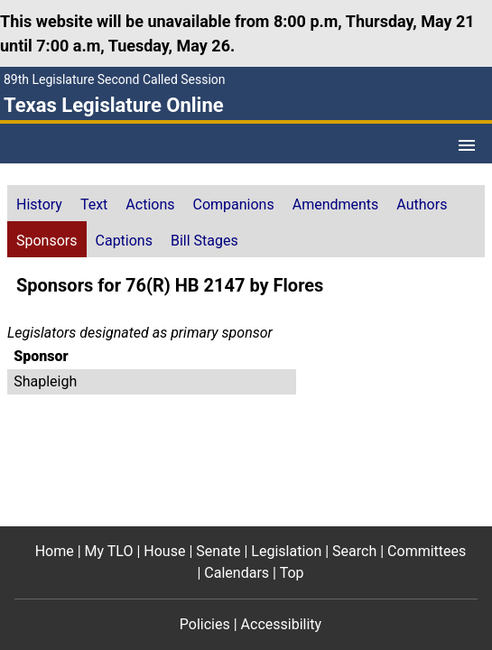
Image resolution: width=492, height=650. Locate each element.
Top (292, 572)
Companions (233, 204)
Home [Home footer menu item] (54, 551)
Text (93, 204)
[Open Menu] (466, 145)
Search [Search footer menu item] (354, 551)
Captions (124, 240)
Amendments (335, 204)
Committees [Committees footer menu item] (426, 551)
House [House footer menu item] (164, 551)
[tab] (39, 203)
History (39, 204)
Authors (421, 204)
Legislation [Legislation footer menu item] (286, 551)
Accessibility (281, 624)
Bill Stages (204, 240)
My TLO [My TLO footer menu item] (109, 551)
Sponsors (47, 240)
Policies (205, 624)
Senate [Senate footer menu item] (218, 551)
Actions (149, 204)
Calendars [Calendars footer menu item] (236, 572)
